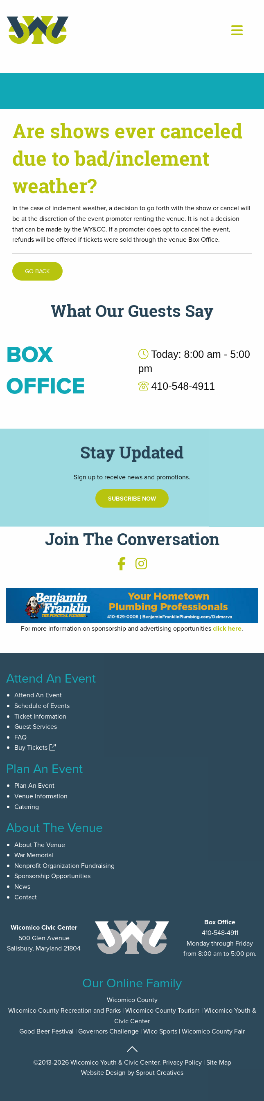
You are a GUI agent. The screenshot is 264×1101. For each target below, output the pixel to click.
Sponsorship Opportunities (52, 875)
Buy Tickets (35, 747)
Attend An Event (38, 694)
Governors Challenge (108, 1031)
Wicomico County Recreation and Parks (64, 1010)
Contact (25, 896)
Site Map (218, 1062)
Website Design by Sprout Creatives (132, 1072)
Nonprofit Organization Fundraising (64, 865)
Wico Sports (160, 1031)
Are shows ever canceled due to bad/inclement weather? (127, 158)
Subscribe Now (132, 504)
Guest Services (35, 726)
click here (227, 628)
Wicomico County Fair (213, 1031)
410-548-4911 (220, 932)
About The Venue (39, 844)
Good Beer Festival (46, 1031)
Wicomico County (132, 999)
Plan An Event (34, 785)
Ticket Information (40, 716)
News (22, 886)
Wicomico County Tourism (162, 1010)
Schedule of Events (42, 705)
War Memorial (33, 854)
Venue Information (41, 795)
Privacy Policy (182, 1062)
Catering (26, 806)
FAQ (20, 737)
